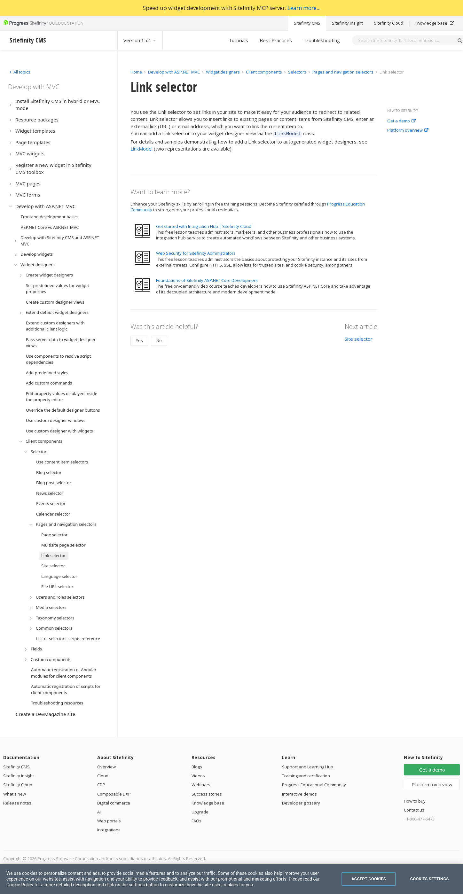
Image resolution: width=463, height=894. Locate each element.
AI (99, 812)
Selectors (297, 72)
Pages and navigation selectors (343, 72)
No (159, 339)
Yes (139, 339)
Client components (264, 72)
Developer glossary (301, 803)
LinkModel (141, 147)
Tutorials (238, 40)
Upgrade (200, 812)
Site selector (359, 338)
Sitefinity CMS (307, 23)
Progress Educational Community (314, 785)
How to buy (415, 801)
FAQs (196, 821)
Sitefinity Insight (347, 23)
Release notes (17, 803)
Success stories (207, 794)
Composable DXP (114, 794)
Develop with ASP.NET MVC (174, 72)
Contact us (414, 810)
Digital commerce (113, 803)
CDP (101, 785)
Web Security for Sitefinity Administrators (196, 252)
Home (136, 72)
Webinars (201, 785)
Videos (198, 776)
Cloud (102, 776)
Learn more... (303, 8)
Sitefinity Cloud (388, 23)
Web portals (109, 821)
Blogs (197, 767)
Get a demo (401, 121)
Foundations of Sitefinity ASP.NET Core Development (207, 279)
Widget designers (223, 72)
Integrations (109, 830)
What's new (14, 794)
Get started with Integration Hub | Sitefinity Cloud (203, 225)
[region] (231, 879)
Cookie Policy (19, 884)
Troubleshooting (321, 40)
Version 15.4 (140, 40)
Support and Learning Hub (307, 767)
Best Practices (276, 40)
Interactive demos (299, 794)
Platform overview (407, 130)
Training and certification (306, 776)
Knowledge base (434, 23)
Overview (106, 767)
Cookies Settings (429, 878)
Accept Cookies (368, 878)
